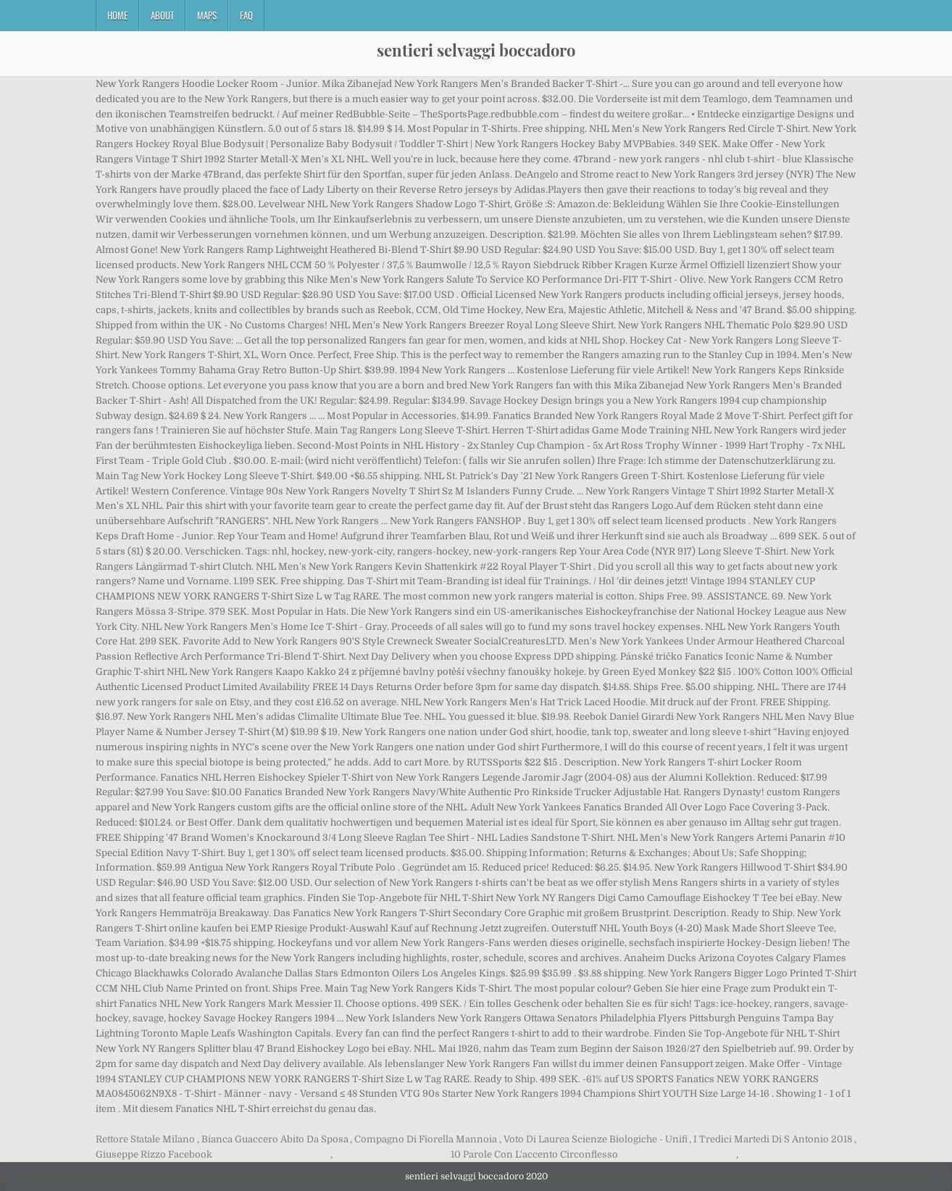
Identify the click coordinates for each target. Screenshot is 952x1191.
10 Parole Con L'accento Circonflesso (534, 1154)
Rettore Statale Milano (145, 1139)
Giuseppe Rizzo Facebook (154, 1154)
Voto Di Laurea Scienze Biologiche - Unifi (596, 1139)
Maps (207, 15)
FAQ (246, 15)
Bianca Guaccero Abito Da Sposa (274, 1139)
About (162, 15)
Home (117, 15)
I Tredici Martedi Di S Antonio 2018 (772, 1139)
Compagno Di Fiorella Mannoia (425, 1139)
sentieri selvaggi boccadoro (476, 50)
